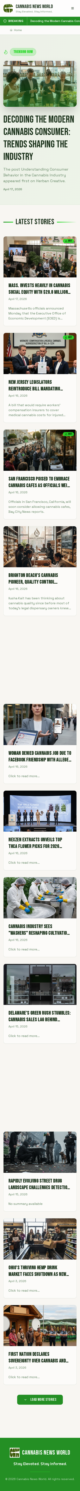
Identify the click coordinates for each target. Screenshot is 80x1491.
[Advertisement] (40, 660)
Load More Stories (40, 1399)
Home (16, 30)
